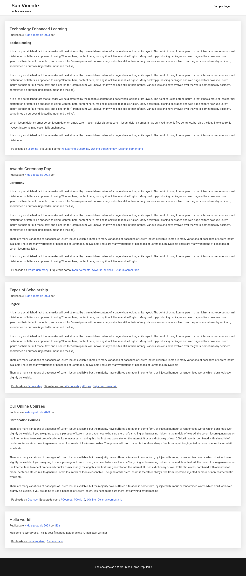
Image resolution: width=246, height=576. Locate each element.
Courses (33, 499)
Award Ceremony (38, 270)
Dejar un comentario (130, 148)
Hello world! (20, 519)
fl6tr (57, 525)
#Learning (83, 148)
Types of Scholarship (29, 290)
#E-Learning (68, 148)
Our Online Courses (27, 406)
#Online (95, 148)
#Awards (97, 270)
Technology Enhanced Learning (38, 29)
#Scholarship (73, 386)
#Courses (66, 499)
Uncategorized (36, 541)
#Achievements (80, 270)
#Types (86, 386)
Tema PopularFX (142, 567)
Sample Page (222, 6)
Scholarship (35, 386)
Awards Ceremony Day (30, 168)
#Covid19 (79, 499)
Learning (33, 148)
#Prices (108, 270)
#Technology (109, 148)
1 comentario (55, 541)
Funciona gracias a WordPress (112, 567)
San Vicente (25, 6)
